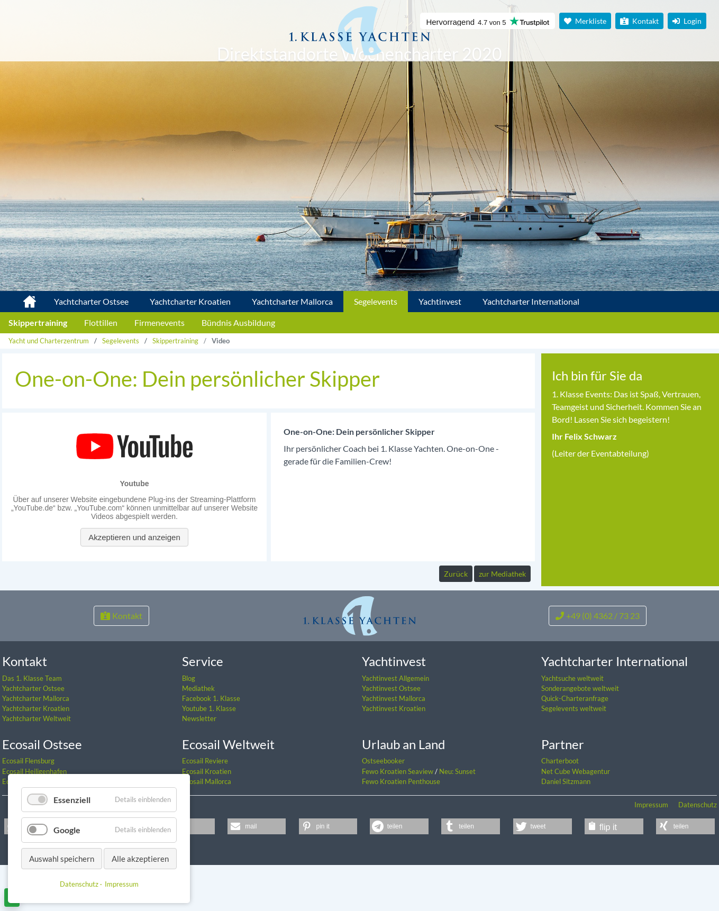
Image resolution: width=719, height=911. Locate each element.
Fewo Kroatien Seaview (398, 818)
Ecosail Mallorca (206, 828)
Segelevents (375, 301)
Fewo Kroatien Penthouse (401, 828)
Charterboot (560, 808)
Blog (188, 725)
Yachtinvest (439, 301)
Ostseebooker (383, 808)
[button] (256, 873)
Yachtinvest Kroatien (393, 755)
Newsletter (199, 765)
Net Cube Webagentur (575, 818)
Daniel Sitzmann (565, 828)
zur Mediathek (502, 573)
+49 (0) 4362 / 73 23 (598, 662)
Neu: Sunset (457, 818)
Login (687, 20)
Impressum (651, 851)
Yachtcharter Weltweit (36, 765)
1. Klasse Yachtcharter (23, 297)
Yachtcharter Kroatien (190, 301)
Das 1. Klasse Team (32, 725)
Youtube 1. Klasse (209, 755)
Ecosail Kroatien (206, 818)
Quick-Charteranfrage (574, 745)
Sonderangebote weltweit (580, 735)
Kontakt (639, 20)
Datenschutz (697, 851)
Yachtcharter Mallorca (292, 301)
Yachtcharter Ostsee (91, 301)
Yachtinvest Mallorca (393, 745)
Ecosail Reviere (205, 808)
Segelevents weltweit (573, 755)
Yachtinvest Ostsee (391, 735)
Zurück (456, 573)
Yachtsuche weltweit (572, 725)
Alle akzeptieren (140, 858)
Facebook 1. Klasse (211, 745)
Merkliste (585, 20)
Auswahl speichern (61, 858)
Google (66, 830)
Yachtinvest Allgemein (395, 725)
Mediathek (198, 735)
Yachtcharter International (531, 301)
